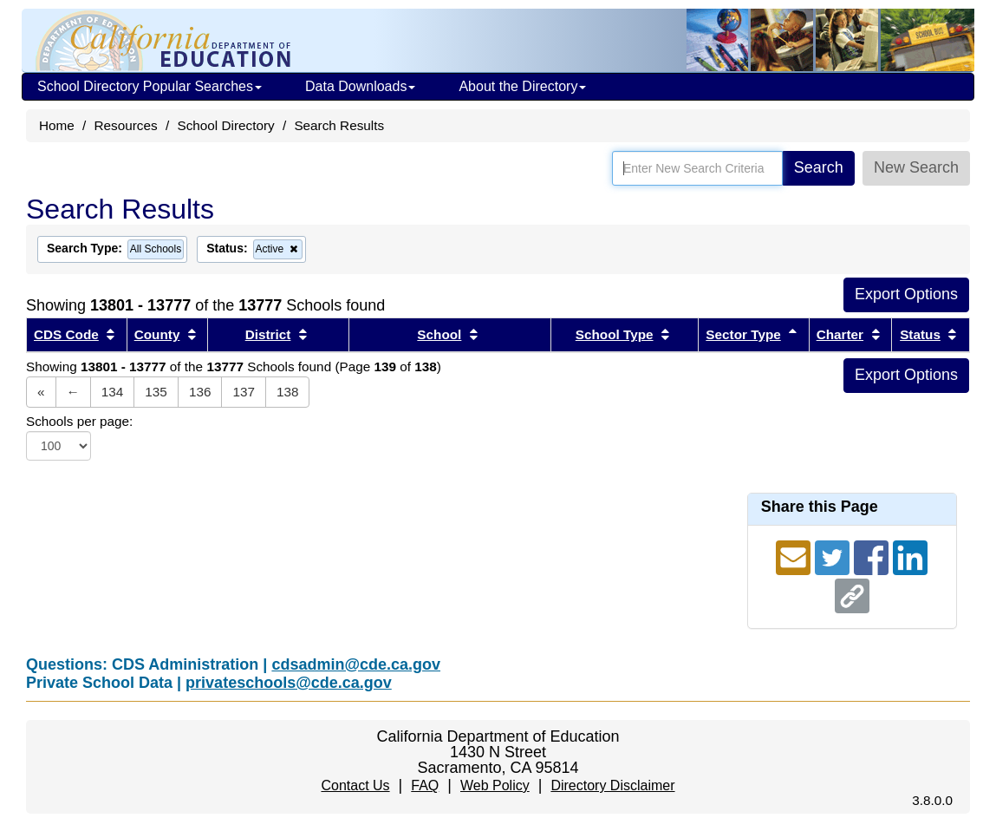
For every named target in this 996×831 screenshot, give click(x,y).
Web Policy (495, 785)
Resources (126, 125)
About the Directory (522, 86)
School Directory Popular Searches (149, 86)
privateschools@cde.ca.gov (289, 682)
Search (818, 167)
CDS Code (66, 334)
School (439, 334)
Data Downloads (360, 86)
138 (288, 391)
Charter (840, 334)
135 (156, 391)
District (268, 334)
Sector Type (743, 334)
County (157, 334)
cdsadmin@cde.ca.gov (355, 664)
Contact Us (355, 785)
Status (920, 334)
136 (200, 391)
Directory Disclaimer (612, 785)
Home (57, 125)
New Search (916, 167)
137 (243, 391)
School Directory (225, 125)
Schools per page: (79, 421)
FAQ (425, 785)
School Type (615, 334)
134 (112, 391)
